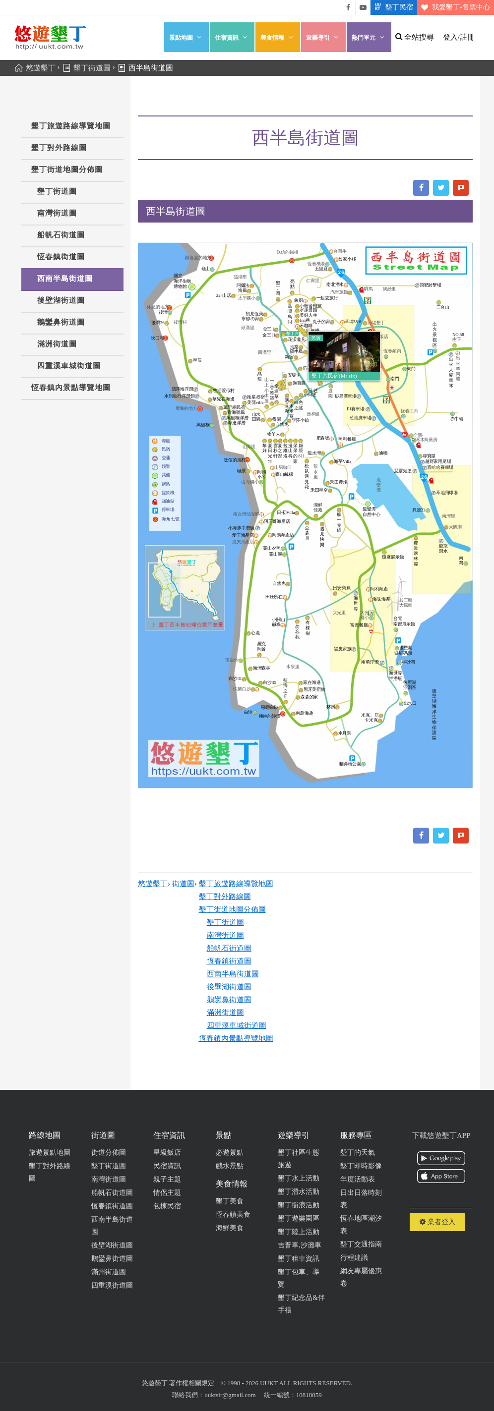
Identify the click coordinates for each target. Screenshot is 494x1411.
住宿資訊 (232, 37)
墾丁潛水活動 (298, 1191)
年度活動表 (357, 1179)
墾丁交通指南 (361, 1244)
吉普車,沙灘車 (299, 1245)
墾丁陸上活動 (298, 1232)
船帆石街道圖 (61, 235)
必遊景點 (230, 1152)
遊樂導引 (323, 37)
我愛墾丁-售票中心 (453, 7)
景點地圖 (186, 37)
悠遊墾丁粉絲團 (348, 7)
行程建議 (354, 1257)
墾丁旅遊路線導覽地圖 (71, 126)
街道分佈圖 (108, 1152)
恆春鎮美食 (233, 1214)
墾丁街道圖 (57, 191)
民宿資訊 (167, 1166)
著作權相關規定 (191, 1383)
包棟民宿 (167, 1206)
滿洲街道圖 (57, 344)
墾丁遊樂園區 (298, 1218)
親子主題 (167, 1179)
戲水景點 (230, 1166)
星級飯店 (167, 1152)
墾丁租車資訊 (298, 1258)
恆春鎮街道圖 (61, 257)
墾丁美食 (230, 1201)
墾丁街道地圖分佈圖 (67, 169)
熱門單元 (369, 37)
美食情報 (277, 37)
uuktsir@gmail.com (229, 1395)
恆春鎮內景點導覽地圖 (71, 388)
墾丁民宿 (391, 7)
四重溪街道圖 (112, 1285)
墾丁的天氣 (357, 1152)
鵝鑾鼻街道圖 (61, 322)
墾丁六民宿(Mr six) (334, 376)
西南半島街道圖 (65, 278)
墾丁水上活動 (298, 1178)
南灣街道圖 (57, 213)
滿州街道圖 (108, 1272)
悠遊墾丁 (153, 884)
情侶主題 (167, 1192)
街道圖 (183, 884)
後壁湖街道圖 (61, 300)
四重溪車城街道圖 (69, 366)
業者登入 (437, 1222)
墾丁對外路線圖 (59, 148)
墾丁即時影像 (361, 1166)
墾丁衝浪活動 (298, 1205)
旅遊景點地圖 (49, 1152)
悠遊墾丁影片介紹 (363, 7)
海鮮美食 (230, 1228)
